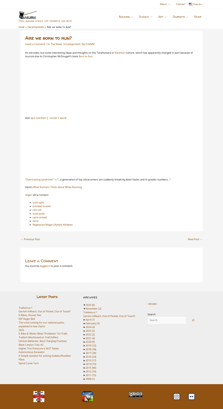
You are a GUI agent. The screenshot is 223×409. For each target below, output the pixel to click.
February (93, 323)
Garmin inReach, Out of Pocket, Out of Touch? (45, 311)
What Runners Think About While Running (58, 187)
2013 (91, 367)
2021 (90, 338)
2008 (90, 379)
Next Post (195, 239)
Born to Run (86, 56)
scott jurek (39, 213)
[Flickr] (191, 396)
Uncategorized (72, 44)
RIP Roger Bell (27, 319)
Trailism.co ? (26, 308)
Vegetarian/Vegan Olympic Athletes (53, 224)
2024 (90, 327)
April (90, 319)
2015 (91, 360)
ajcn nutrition (39, 118)
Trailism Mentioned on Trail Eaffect (39, 337)
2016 (91, 356)
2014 (91, 364)
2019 (91, 345)
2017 (91, 353)
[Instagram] (176, 396)
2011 (91, 375)
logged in (45, 266)
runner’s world (58, 118)
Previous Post (30, 239)
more (36, 221)
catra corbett (40, 217)
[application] (170, 4)
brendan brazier (42, 206)
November (93, 308)
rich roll (37, 210)
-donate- (152, 304)
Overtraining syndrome (39, 179)
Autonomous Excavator (32, 352)
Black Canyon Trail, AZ (32, 344)
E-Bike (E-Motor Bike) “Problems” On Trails (44, 333)
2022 (90, 334)
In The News (55, 44)
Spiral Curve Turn (29, 363)
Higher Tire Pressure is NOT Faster (39, 348)
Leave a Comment (35, 44)
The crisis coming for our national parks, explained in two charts (42, 324)
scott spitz (38, 202)
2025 (21, 330)
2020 (90, 342)
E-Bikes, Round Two (30, 315)
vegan (28, 195)
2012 (91, 371)
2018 (91, 349)
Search (151, 314)
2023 (90, 331)
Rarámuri (120, 52)
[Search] (193, 320)
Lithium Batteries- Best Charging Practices (43, 341)
